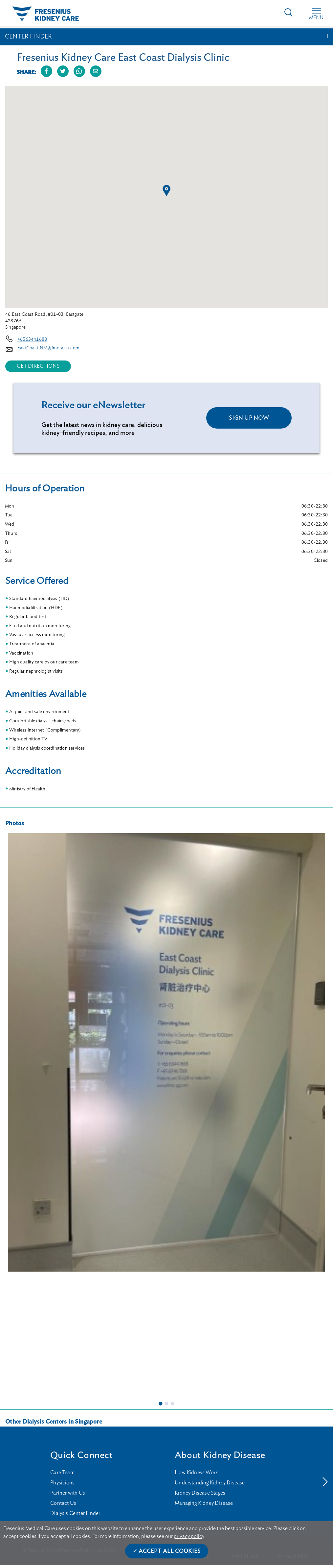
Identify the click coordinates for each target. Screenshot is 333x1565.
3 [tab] (172, 1403)
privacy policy (189, 1536)
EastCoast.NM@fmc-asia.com (48, 348)
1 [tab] (160, 1403)
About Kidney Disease (220, 1455)
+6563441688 (32, 339)
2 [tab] (166, 1403)
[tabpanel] (166, 1052)
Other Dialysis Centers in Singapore (53, 1422)
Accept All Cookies (170, 1551)
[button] (166, 190)
